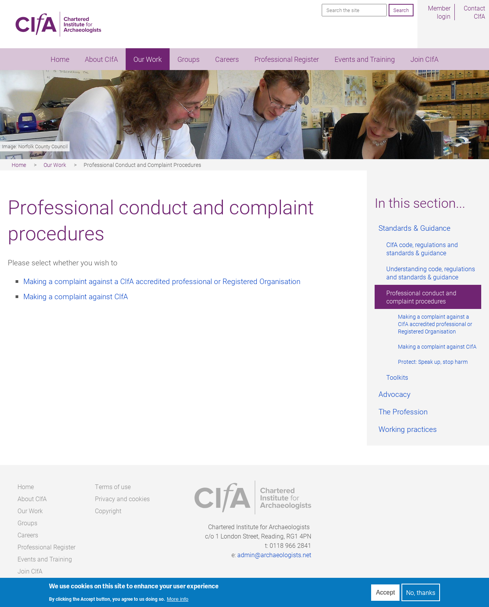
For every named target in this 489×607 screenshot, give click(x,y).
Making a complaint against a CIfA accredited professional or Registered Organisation (435, 324)
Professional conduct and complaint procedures (421, 297)
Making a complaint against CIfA (437, 346)
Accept (385, 592)
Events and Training (365, 59)
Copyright (108, 511)
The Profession (403, 411)
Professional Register (286, 59)
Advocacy (394, 394)
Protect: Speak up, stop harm (433, 361)
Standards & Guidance (414, 228)
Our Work (147, 59)
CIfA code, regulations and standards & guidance (422, 248)
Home (60, 59)
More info (178, 599)
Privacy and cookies (122, 499)
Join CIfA (424, 59)
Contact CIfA (474, 12)
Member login (439, 12)
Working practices (408, 429)
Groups (188, 59)
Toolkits (397, 377)
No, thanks (420, 593)
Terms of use (113, 486)
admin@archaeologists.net (274, 555)
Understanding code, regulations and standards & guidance (430, 273)
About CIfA (101, 59)
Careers (227, 59)
